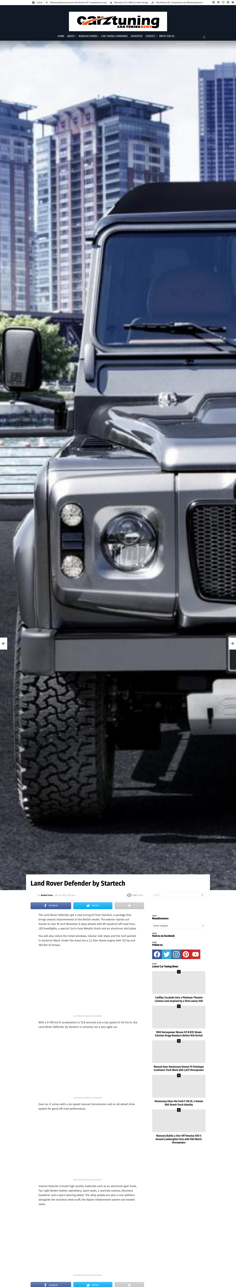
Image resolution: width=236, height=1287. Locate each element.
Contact (150, 36)
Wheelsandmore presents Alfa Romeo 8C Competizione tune (78, 3)
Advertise (136, 36)
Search (202, 895)
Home (61, 36)
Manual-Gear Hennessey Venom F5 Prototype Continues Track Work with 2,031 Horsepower (179, 1068)
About (71, 36)
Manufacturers (88, 36)
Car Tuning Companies (114, 36)
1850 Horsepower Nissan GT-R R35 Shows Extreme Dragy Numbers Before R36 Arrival (179, 1034)
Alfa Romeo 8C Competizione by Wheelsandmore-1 (179, 3)
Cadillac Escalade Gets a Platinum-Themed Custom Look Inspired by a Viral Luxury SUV (179, 999)
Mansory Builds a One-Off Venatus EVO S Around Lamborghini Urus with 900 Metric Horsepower (178, 1139)
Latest (39, 3)
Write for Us (166, 36)
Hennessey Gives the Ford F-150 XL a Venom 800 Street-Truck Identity (179, 1103)
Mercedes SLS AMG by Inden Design (131, 3)
